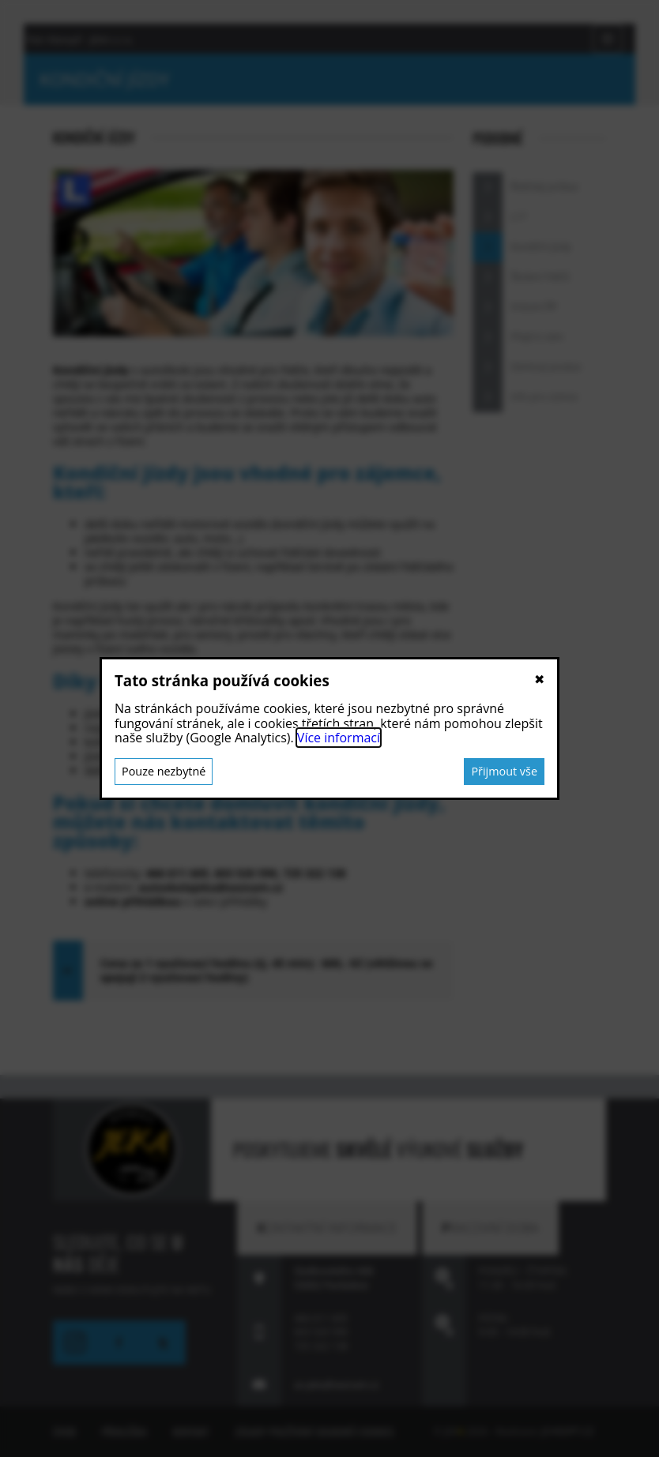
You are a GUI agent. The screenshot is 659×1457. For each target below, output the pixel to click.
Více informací (338, 737)
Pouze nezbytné (163, 771)
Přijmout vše (504, 771)
